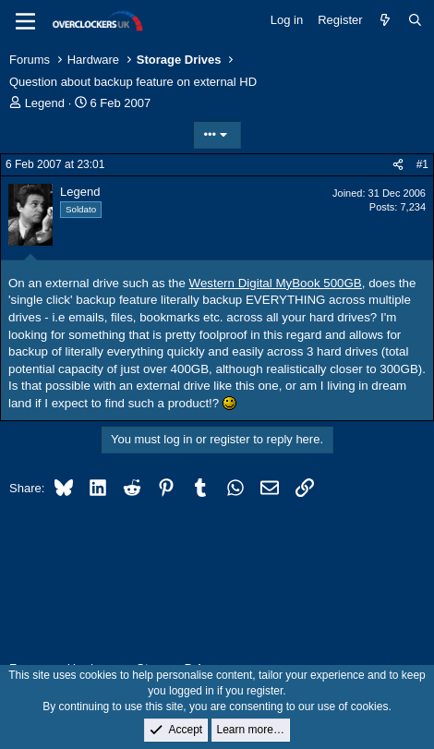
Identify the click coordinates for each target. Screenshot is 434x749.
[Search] (415, 20)
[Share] (398, 164)
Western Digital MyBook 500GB (275, 283)
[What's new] (385, 20)
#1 (422, 164)
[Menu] (25, 21)
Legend (45, 103)
